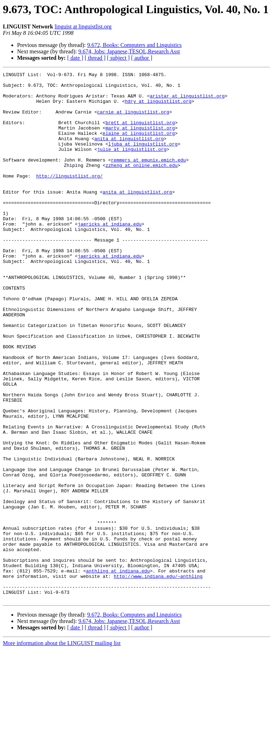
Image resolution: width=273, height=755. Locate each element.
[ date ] (75, 58)
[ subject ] (118, 58)
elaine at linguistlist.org (139, 146)
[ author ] (141, 58)
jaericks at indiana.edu (109, 255)
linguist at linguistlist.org (83, 26)
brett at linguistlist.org (140, 133)
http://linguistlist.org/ (69, 197)
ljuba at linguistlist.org (142, 158)
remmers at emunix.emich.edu (148, 178)
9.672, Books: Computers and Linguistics (134, 45)
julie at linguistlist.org (131, 165)
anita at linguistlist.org (129, 152)
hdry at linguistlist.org (158, 107)
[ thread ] (95, 58)
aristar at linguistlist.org (187, 101)
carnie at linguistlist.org (133, 120)
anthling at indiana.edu (118, 671)
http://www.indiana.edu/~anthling (158, 677)
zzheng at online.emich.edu (142, 184)
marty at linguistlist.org (140, 139)
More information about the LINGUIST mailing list (62, 749)
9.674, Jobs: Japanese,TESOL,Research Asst (129, 51)
